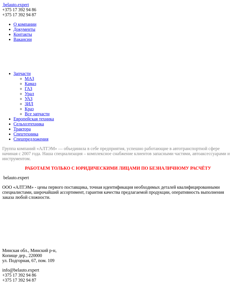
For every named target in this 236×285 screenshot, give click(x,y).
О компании (24, 24)
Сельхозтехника (28, 124)
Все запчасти (37, 113)
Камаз (30, 83)
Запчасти (22, 73)
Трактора (22, 129)
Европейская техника (33, 118)
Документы (24, 29)
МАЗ (29, 78)
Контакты (22, 34)
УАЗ (28, 98)
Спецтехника (25, 134)
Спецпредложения (31, 139)
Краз (29, 108)
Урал (29, 93)
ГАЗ (28, 88)
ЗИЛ (29, 103)
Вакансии (22, 39)
